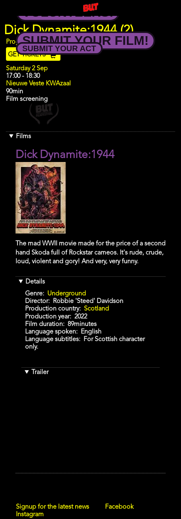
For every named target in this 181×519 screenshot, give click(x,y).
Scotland (96, 309)
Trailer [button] (40, 372)
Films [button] (23, 136)
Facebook (119, 507)
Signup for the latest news (52, 507)
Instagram (30, 514)
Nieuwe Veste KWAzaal (38, 84)
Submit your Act (59, 48)
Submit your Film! (85, 40)
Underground (66, 294)
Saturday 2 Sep (27, 69)
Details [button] (35, 282)
